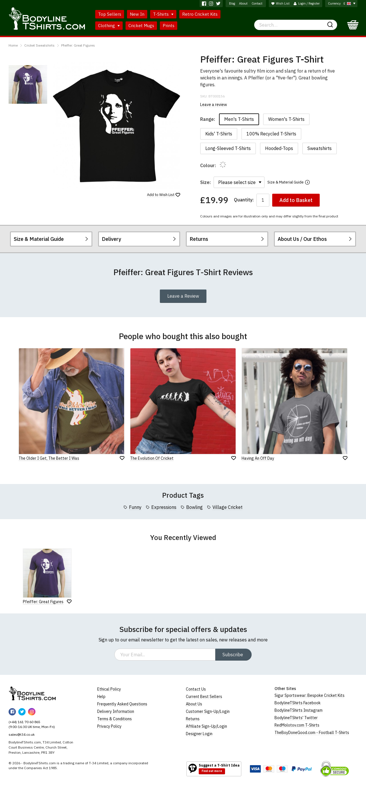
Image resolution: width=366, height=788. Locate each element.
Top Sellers (109, 14)
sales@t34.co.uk (22, 734)
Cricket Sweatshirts (39, 45)
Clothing (109, 25)
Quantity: (244, 200)
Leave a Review (183, 296)
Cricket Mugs (141, 25)
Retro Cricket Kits (200, 14)
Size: (205, 182)
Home (13, 45)
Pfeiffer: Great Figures (78, 45)
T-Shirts (163, 14)
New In (137, 14)
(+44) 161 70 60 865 (24, 722)
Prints (168, 25)
